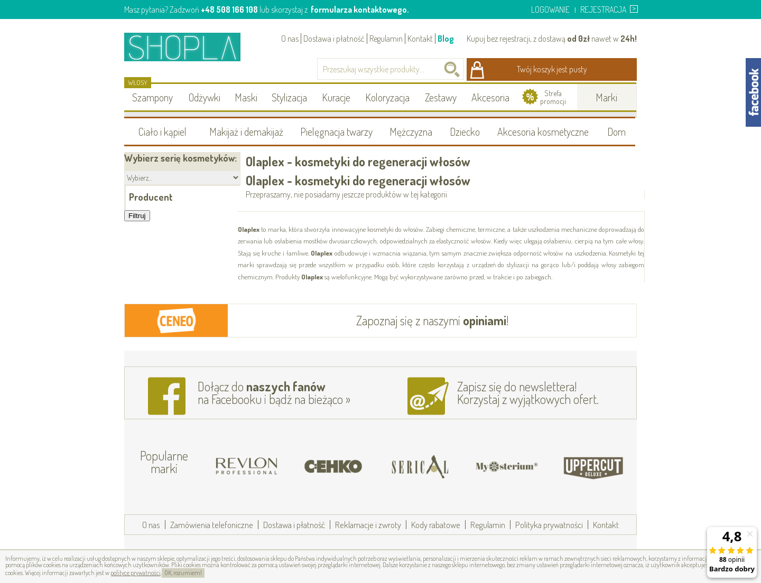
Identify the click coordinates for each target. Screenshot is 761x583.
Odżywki (204, 97)
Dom (616, 131)
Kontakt (420, 38)
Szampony (152, 97)
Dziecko (465, 131)
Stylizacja (289, 97)
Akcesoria (490, 97)
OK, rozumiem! (183, 573)
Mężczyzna (410, 131)
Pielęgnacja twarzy (336, 131)
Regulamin (386, 38)
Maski (246, 97)
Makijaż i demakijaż (246, 131)
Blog (446, 38)
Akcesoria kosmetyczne (543, 131)
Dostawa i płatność (334, 38)
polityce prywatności (135, 573)
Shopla (189, 46)
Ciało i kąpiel (162, 131)
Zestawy (441, 97)
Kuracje (336, 97)
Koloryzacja (387, 97)
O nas (290, 38)
